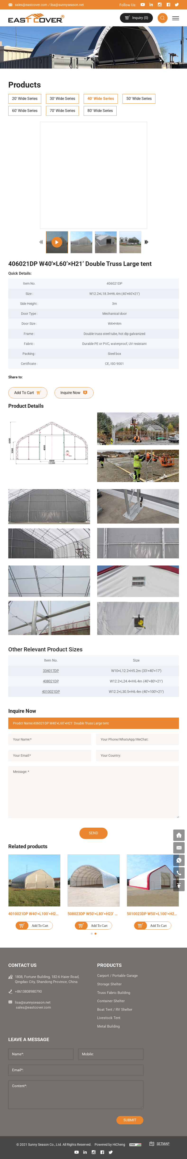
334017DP (51, 671)
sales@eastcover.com (31, 5)
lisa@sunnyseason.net (67, 5)
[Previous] (41, 242)
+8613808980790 (28, 991)
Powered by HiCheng (110, 1144)
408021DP (51, 681)
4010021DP (51, 692)
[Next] (146, 242)
